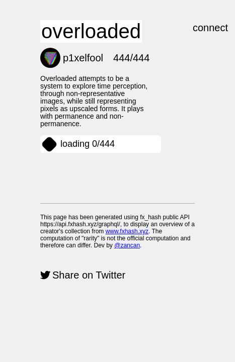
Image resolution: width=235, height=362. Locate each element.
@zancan (109, 246)
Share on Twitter (107, 283)
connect (193, 33)
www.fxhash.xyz (45, 239)
